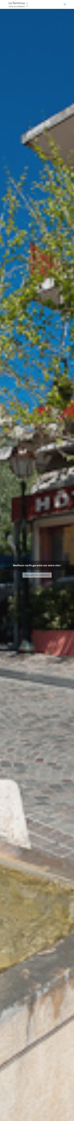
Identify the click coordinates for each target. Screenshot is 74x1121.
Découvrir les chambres (37, 575)
